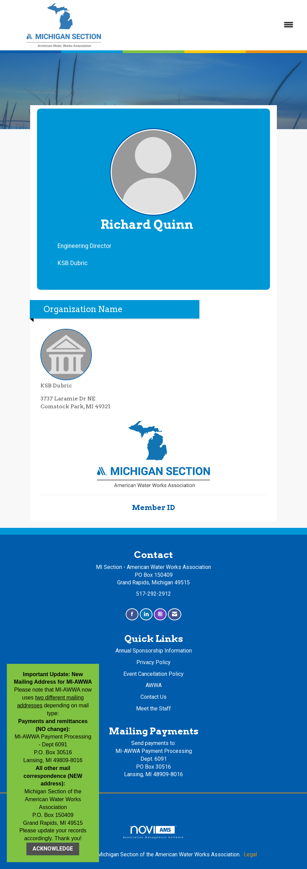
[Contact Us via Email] (174, 614)
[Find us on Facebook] (132, 614)
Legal (250, 854)
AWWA (154, 685)
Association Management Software (153, 832)
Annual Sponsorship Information (153, 650)
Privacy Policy (153, 662)
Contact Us (153, 697)
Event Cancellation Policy (153, 674)
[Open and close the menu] (211, 25)
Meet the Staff (153, 708)
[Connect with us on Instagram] (160, 614)
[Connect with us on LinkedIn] (146, 614)
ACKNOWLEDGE (53, 848)
